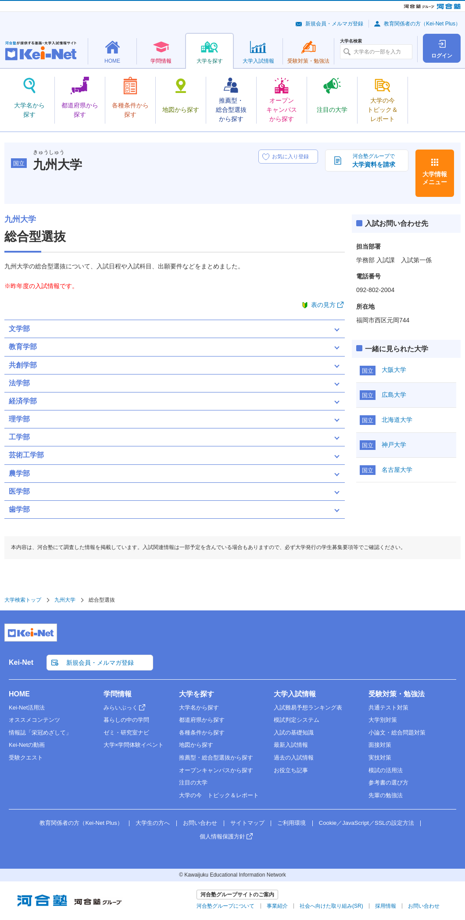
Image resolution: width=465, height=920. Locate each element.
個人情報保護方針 (222, 836)
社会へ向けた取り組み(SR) (331, 906)
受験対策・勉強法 (396, 694)
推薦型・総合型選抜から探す (216, 757)
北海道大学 (397, 419)
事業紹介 (277, 906)
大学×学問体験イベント (134, 745)
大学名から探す (199, 707)
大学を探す (196, 694)
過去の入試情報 (294, 757)
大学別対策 (382, 720)
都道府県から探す (202, 720)
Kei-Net (21, 662)
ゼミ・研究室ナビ (126, 732)
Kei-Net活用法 (27, 707)
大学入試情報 (295, 694)
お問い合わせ (200, 823)
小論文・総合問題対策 (397, 732)
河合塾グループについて (225, 906)
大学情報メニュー (434, 178)
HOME (19, 694)
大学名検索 (351, 41)
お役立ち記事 (291, 770)
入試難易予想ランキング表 (308, 707)
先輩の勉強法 (385, 795)
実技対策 (379, 757)
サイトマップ (247, 823)
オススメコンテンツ (34, 720)
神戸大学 (394, 444)
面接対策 (379, 745)
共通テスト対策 (388, 707)
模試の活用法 (385, 770)
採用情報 (385, 906)
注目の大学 (193, 782)
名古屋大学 (397, 469)
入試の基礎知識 (294, 732)
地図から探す (196, 745)
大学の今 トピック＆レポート (219, 795)
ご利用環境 (291, 823)
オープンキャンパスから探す (216, 770)
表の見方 (323, 304)
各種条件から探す (202, 732)
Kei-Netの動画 (27, 745)
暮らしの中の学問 (126, 720)
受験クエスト (26, 757)
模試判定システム (296, 720)
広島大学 (394, 394)
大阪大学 (394, 369)
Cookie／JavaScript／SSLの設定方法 (366, 823)
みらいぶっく (121, 707)
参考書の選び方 (388, 782)
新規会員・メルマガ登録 (334, 24)
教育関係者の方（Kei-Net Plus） (422, 24)
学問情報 (118, 694)
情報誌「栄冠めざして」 (40, 732)
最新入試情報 (291, 745)
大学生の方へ (153, 823)
